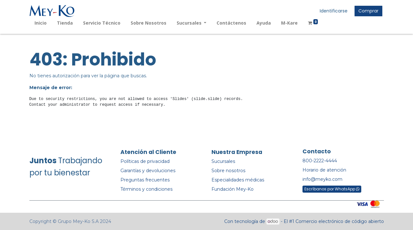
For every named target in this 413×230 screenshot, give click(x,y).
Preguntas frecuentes (145, 180)
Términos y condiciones (146, 189)
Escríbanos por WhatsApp (331, 189)
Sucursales (223, 161)
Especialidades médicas (237, 180)
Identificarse (334, 11)
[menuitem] (40, 23)
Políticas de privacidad (145, 161)
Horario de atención (324, 170)
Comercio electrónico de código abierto (339, 221)
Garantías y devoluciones (147, 170)
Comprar (368, 11)
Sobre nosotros (228, 170)
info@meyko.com (322, 179)
